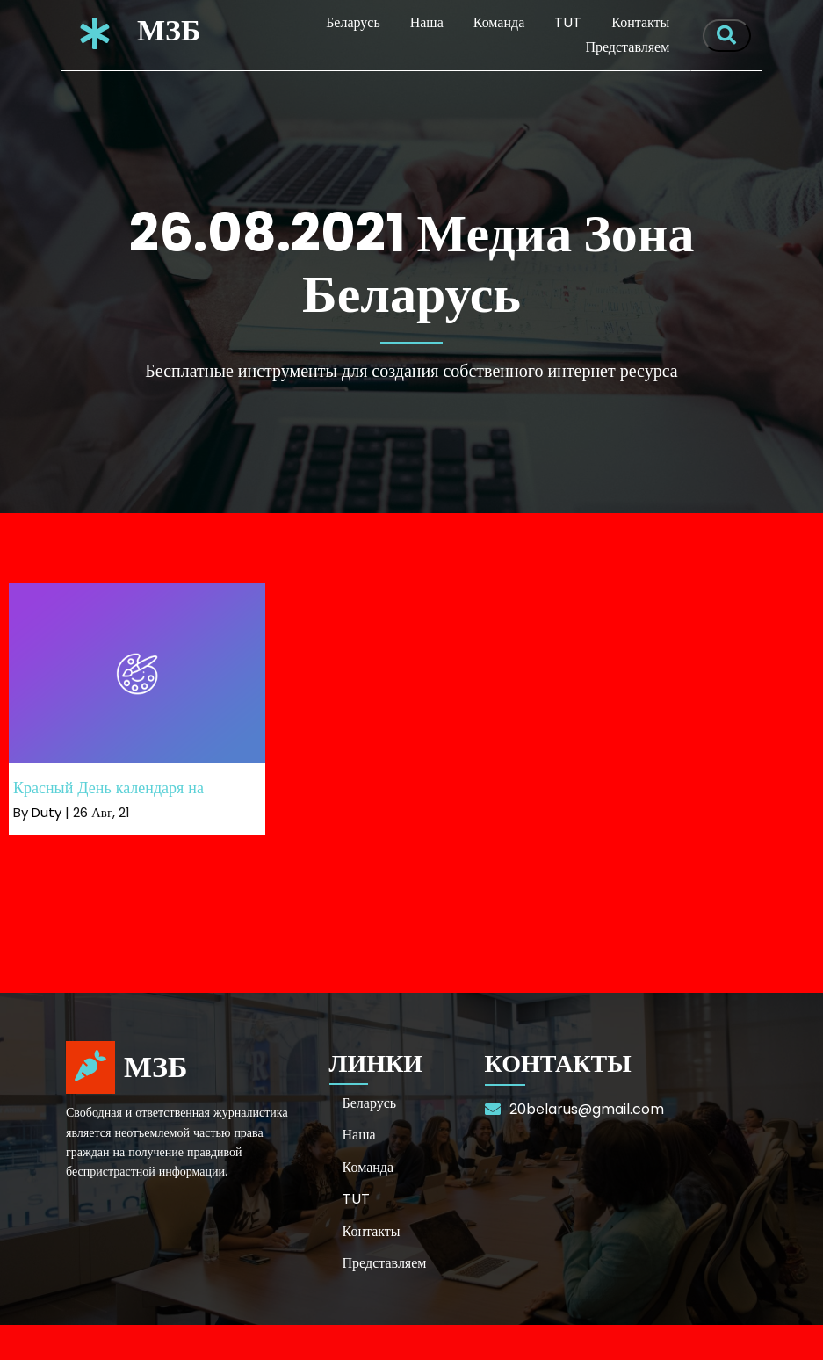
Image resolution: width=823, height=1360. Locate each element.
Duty (46, 812)
